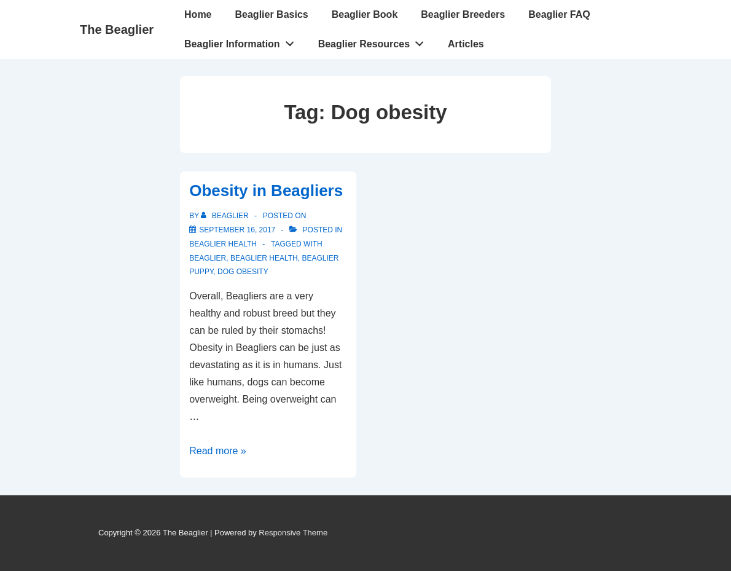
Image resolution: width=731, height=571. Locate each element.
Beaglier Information (242, 41)
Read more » (217, 451)
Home (197, 14)
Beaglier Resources (374, 41)
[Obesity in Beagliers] (237, 230)
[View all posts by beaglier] (226, 215)
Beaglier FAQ (559, 14)
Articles (466, 44)
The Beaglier (117, 29)
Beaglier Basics (271, 14)
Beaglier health (223, 244)
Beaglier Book (365, 14)
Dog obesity (242, 271)
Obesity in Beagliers (266, 190)
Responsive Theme (293, 532)
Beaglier (207, 258)
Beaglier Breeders (463, 14)
